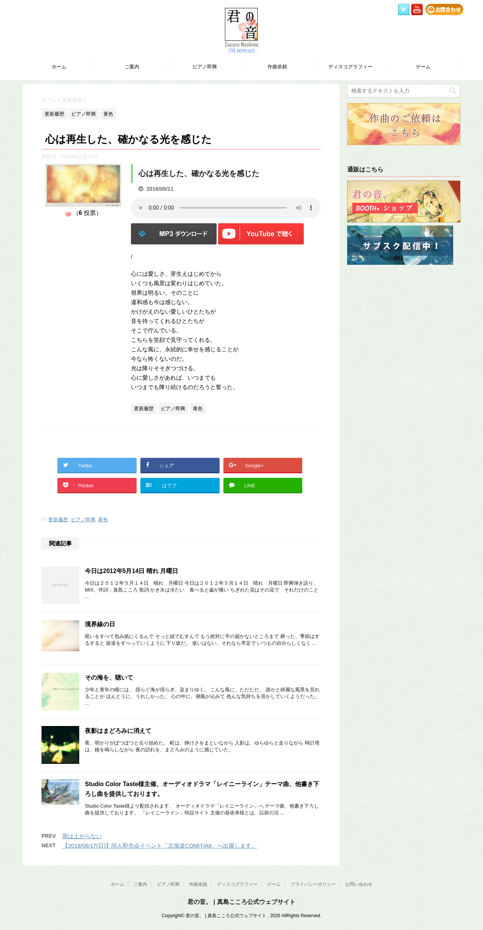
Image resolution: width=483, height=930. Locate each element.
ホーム (59, 67)
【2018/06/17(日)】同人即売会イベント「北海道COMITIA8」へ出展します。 (159, 845)
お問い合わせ (358, 884)
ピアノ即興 (204, 67)
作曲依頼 (277, 67)
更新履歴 (58, 519)
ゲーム (423, 67)
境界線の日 (100, 624)
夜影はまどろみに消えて (118, 731)
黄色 (103, 519)
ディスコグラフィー (350, 67)
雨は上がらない (82, 836)
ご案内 (132, 67)
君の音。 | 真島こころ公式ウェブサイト (241, 902)
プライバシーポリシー (313, 884)
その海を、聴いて (109, 677)
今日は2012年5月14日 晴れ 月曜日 (131, 571)
